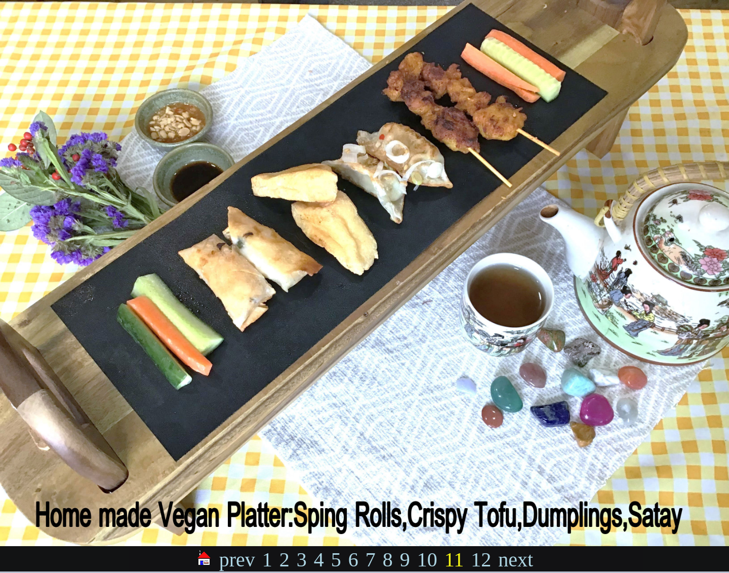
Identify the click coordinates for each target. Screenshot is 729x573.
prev (237, 559)
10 (427, 559)
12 (481, 559)
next (515, 559)
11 (454, 559)
